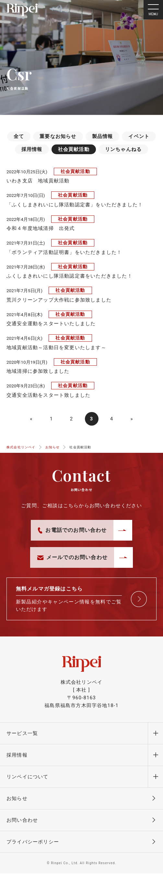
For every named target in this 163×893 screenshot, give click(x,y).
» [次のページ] (131, 419)
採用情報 (31, 149)
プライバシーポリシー (32, 842)
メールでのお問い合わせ (72, 557)
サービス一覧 (22, 733)
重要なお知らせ (58, 136)
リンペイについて (27, 777)
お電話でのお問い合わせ (72, 530)
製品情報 (102, 136)
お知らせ (17, 798)
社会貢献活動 (73, 149)
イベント (138, 136)
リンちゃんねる (123, 149)
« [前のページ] (31, 419)
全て (19, 136)
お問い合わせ (22, 820)
